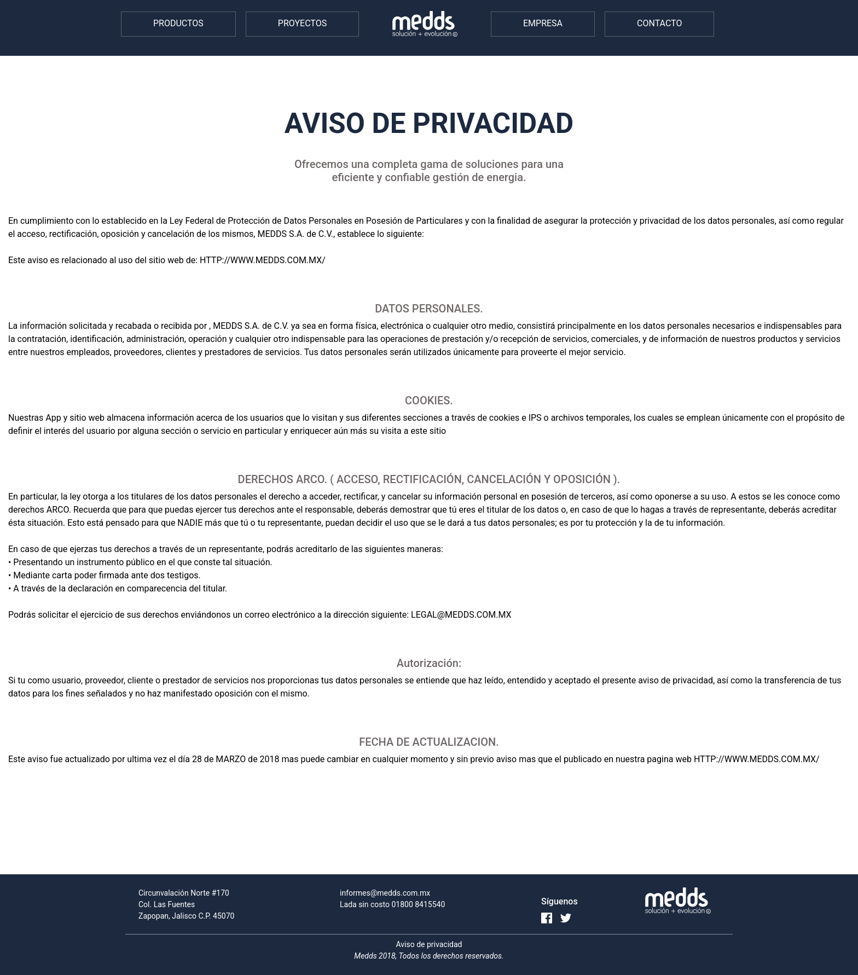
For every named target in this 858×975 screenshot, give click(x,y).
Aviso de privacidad (429, 944)
